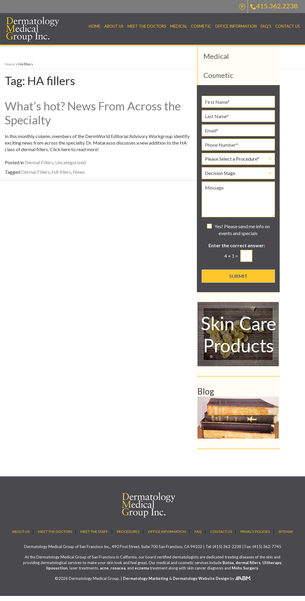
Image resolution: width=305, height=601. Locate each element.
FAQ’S (266, 26)
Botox (228, 567)
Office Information (236, 26)
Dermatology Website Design (201, 583)
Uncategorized (70, 167)
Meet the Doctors (146, 26)
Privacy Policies (255, 536)
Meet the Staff (94, 536)
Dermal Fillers (39, 167)
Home (94, 26)
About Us (114, 26)
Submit (238, 281)
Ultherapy (271, 567)
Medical (178, 26)
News (79, 176)
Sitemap (285, 536)
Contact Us (287, 26)
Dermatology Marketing (145, 583)
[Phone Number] (238, 150)
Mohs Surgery (245, 572)
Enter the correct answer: (238, 250)
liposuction (57, 572)
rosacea (118, 572)
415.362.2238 (274, 6)
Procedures (128, 536)
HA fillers (61, 176)
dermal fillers (248, 567)
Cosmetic (201, 26)
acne (104, 572)
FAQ (198, 536)
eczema (142, 572)
